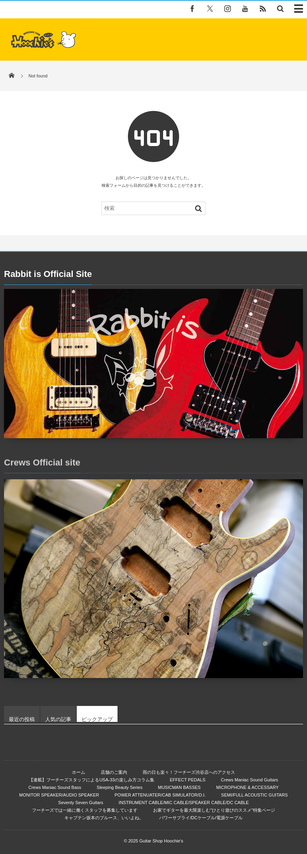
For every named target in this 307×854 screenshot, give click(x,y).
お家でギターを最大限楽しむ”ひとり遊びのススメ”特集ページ (214, 810)
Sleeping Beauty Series (119, 787)
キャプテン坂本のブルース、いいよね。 (104, 817)
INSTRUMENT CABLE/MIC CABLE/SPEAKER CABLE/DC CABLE (184, 802)
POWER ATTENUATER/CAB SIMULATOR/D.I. (160, 795)
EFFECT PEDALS (187, 779)
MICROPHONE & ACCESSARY (247, 787)
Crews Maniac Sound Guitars (249, 779)
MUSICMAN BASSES (179, 787)
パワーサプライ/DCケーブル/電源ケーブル (201, 817)
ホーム (78, 772)
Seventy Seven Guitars (81, 802)
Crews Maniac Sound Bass (54, 787)
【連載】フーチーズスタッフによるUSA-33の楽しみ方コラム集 (91, 779)
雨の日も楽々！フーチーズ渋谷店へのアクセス (189, 772)
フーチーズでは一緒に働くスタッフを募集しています (85, 810)
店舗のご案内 (114, 772)
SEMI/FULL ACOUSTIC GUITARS (254, 795)
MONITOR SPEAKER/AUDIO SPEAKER (59, 795)
